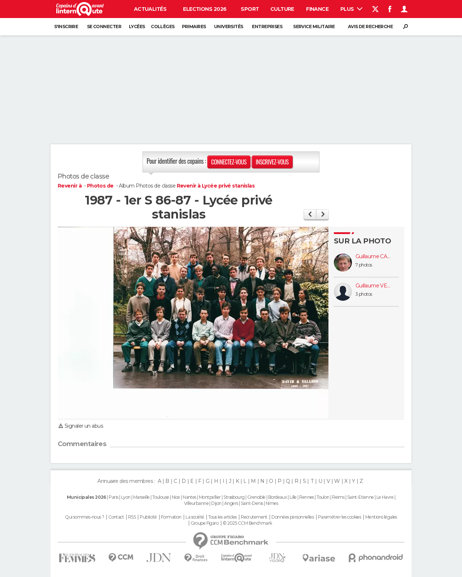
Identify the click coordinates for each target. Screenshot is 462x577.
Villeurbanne (196, 503)
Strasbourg (233, 497)
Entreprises (267, 26)
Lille (293, 497)
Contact (116, 517)
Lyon (126, 497)
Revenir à (70, 185)
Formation (171, 517)
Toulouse (160, 497)
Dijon (216, 503)
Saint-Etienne (360, 497)
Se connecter (104, 26)
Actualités (150, 9)
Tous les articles (222, 517)
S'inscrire (66, 26)
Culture (282, 9)
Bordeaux (277, 497)
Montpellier (210, 497)
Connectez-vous (229, 162)
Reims (338, 497)
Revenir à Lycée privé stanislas (216, 185)
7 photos (364, 265)
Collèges (163, 26)
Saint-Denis (252, 503)
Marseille (141, 497)
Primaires (194, 26)
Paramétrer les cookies (339, 517)
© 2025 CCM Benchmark (247, 523)
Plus (351, 9)
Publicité (148, 517)
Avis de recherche (370, 26)
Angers (231, 503)
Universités (228, 26)
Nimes (272, 503)
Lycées (137, 26)
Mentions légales (381, 517)
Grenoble (256, 497)
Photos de (101, 185)
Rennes (306, 497)
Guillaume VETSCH (374, 286)
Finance (317, 9)
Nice (176, 497)
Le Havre (385, 497)
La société (195, 517)
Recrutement (254, 517)
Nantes (189, 497)
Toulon (323, 497)
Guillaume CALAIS (374, 257)
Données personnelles (292, 517)
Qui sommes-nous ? (84, 517)
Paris (113, 497)
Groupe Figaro (205, 523)
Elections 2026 (204, 9)
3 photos (364, 294)
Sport (250, 9)
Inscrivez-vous (272, 162)
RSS (132, 517)
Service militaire (314, 26)
